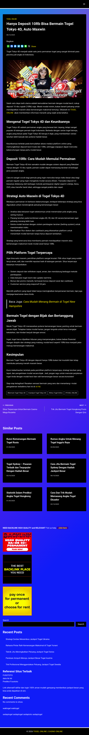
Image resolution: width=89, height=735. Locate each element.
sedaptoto (27, 714)
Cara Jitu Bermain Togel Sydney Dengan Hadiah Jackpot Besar (63, 467)
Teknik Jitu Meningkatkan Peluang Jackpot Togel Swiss (30, 652)
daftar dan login (22, 687)
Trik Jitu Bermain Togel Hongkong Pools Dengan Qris (66, 409)
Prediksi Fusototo (10, 681)
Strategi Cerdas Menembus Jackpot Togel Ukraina (27, 639)
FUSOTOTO (8, 675)
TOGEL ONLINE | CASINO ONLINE (48, 731)
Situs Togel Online (56, 393)
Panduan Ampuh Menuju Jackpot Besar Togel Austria (29, 658)
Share (33, 46)
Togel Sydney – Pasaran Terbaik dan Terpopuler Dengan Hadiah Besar (19, 467)
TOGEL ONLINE (11, 19)
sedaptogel (8, 714)
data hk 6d (7, 678)
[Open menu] (84, 4)
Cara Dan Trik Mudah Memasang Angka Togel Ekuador (63, 496)
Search (6, 620)
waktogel (7, 708)
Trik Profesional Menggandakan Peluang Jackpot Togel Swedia (33, 664)
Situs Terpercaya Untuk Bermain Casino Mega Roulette (23, 409)
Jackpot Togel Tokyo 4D (37, 393)
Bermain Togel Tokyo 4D (16, 393)
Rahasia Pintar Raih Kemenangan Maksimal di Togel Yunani (32, 645)
